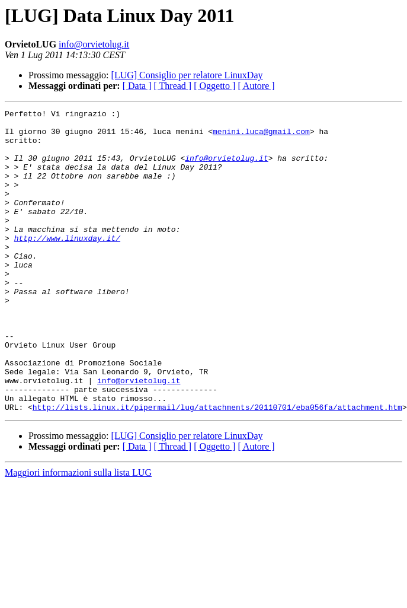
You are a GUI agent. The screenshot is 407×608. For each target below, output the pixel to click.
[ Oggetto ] (214, 86)
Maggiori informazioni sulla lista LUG (78, 533)
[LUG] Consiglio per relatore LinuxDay (187, 75)
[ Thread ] (173, 86)
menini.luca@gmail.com (261, 136)
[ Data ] (137, 86)
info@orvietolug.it (94, 44)
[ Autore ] (256, 86)
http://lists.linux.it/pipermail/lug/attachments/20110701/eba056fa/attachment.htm (217, 467)
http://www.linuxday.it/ (67, 264)
